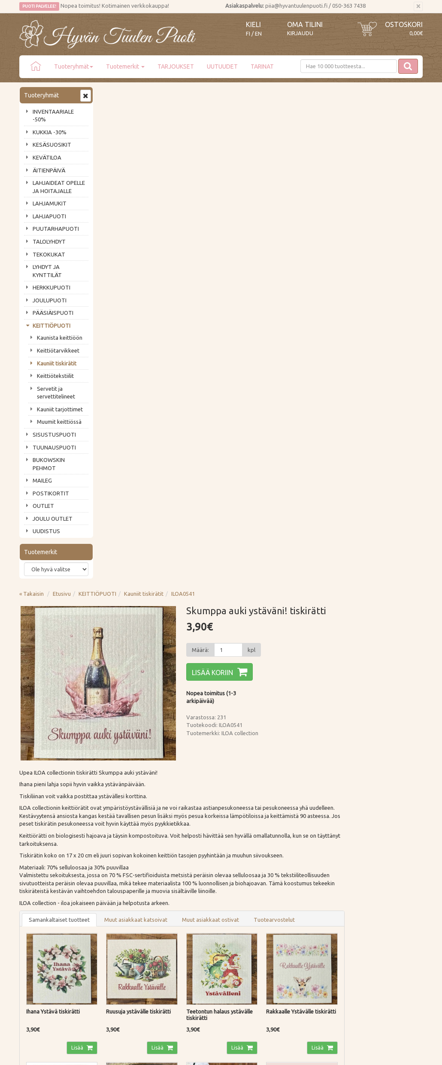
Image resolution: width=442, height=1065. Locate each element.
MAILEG (42, 480)
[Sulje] (418, 6)
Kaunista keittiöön (59, 338)
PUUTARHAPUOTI (56, 229)
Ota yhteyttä (36, 895)
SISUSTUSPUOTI (54, 434)
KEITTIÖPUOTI (51, 326)
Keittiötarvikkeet (58, 350)
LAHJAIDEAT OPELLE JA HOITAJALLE (59, 187)
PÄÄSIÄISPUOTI (53, 313)
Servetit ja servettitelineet (56, 393)
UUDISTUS (46, 531)
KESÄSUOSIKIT (52, 145)
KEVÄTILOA (47, 157)
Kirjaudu (300, 33)
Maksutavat (118, 895)
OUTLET (43, 506)
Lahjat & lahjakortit (44, 944)
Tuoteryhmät (73, 66)
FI (248, 33)
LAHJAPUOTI (49, 216)
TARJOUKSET (175, 66)
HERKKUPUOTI (51, 287)
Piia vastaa (34, 907)
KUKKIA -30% (50, 132)
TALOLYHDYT (49, 241)
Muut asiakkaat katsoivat (218, 420)
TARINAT (262, 66)
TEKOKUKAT (49, 254)
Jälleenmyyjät (37, 931)
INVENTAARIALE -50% (53, 116)
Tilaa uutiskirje (47, 830)
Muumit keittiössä (59, 422)
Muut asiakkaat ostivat (292, 420)
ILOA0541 (265, 94)
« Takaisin (114, 94)
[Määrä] (308, 150)
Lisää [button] (159, 546)
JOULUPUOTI (50, 300)
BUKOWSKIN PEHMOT (49, 464)
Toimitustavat (120, 882)
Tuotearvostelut (356, 420)
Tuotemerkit (125, 66)
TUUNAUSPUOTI (54, 447)
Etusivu (144, 94)
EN (258, 33)
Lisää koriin (292, 173)
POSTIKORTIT (51, 493)
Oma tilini (305, 24)
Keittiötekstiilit (55, 376)
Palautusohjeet (121, 907)
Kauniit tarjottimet (60, 409)
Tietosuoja (116, 919)
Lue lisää (195, 800)
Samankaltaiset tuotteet (141, 420)
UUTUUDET (222, 66)
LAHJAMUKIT (50, 203)
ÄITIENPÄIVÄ (49, 170)
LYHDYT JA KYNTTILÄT (47, 271)
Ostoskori (404, 24)
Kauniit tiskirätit (56, 363)
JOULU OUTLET (53, 519)
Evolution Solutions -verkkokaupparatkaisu (372, 1053)
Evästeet (114, 931)
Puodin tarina (37, 882)
